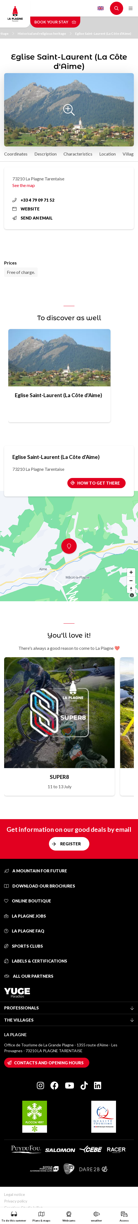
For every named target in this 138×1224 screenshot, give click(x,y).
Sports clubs (23, 946)
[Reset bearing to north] (131, 589)
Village (129, 153)
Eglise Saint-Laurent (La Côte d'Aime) (103, 33)
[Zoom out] (131, 580)
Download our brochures (39, 885)
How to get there (98, 482)
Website (26, 208)
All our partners (28, 976)
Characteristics (78, 153)
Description (45, 153)
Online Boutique (27, 900)
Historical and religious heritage (44, 33)
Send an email (32, 217)
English (101, 8)
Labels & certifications (35, 960)
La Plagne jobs (25, 915)
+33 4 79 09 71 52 (33, 199)
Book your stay (55, 22)
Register (70, 843)
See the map (23, 185)
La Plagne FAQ (24, 930)
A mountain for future (35, 870)
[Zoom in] (131, 572)
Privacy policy (15, 1201)
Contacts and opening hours (49, 1062)
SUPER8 (59, 777)
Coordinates (15, 153)
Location (107, 153)
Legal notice (14, 1194)
